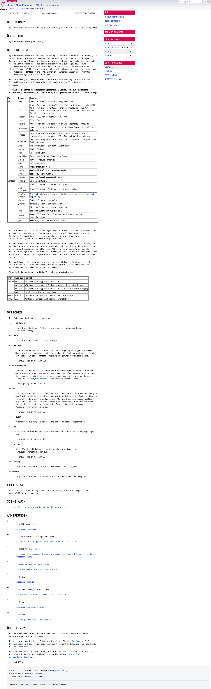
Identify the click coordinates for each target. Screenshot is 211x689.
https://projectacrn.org (28, 529)
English (108, 71)
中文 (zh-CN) (111, 75)
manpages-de (21, 9)
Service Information (50, 5)
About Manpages (24, 5)
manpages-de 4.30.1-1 (58, 671)
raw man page (112, 25)
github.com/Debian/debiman (34, 684)
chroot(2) (55, 350)
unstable (109, 55)
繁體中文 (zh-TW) (113, 79)
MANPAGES (12, 1)
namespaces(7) (62, 507)
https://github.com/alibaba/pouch (33, 619)
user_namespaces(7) (40, 379)
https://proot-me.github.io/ (30, 607)
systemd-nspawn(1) (31, 507)
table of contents (114, 32)
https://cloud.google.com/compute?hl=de (36, 569)
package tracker (112, 21)
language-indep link (114, 17)
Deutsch (109, 67)
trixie (107, 43)
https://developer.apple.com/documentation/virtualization (46, 541)
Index (10, 5)
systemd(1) (14, 507)
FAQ (37, 5)
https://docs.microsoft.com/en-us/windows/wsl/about (42, 594)
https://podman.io (24, 582)
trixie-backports (112, 47)
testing (11, 9)
